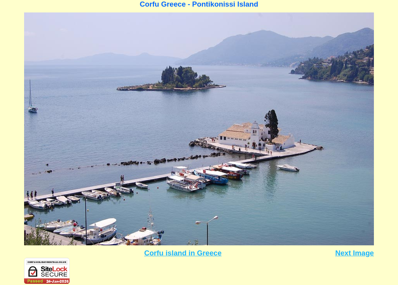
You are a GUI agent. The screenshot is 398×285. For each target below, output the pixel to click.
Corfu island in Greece (183, 253)
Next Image (354, 253)
